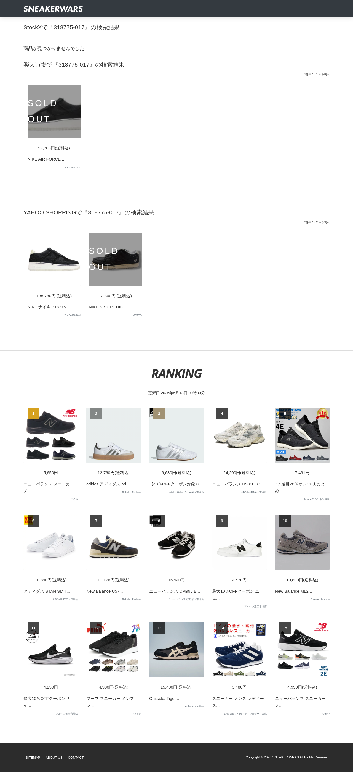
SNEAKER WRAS (285, 757)
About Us (54, 758)
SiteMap (33, 758)
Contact (76, 758)
